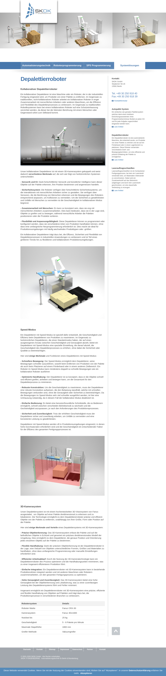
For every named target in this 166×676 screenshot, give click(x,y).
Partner (90, 649)
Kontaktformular (120, 100)
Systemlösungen (129, 65)
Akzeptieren (86, 673)
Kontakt (40, 649)
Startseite (27, 649)
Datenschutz (77, 649)
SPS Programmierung (98, 65)
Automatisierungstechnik (36, 65)
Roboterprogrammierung (67, 65)
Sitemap (52, 649)
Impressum (64, 649)
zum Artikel (118, 126)
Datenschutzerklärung (140, 670)
